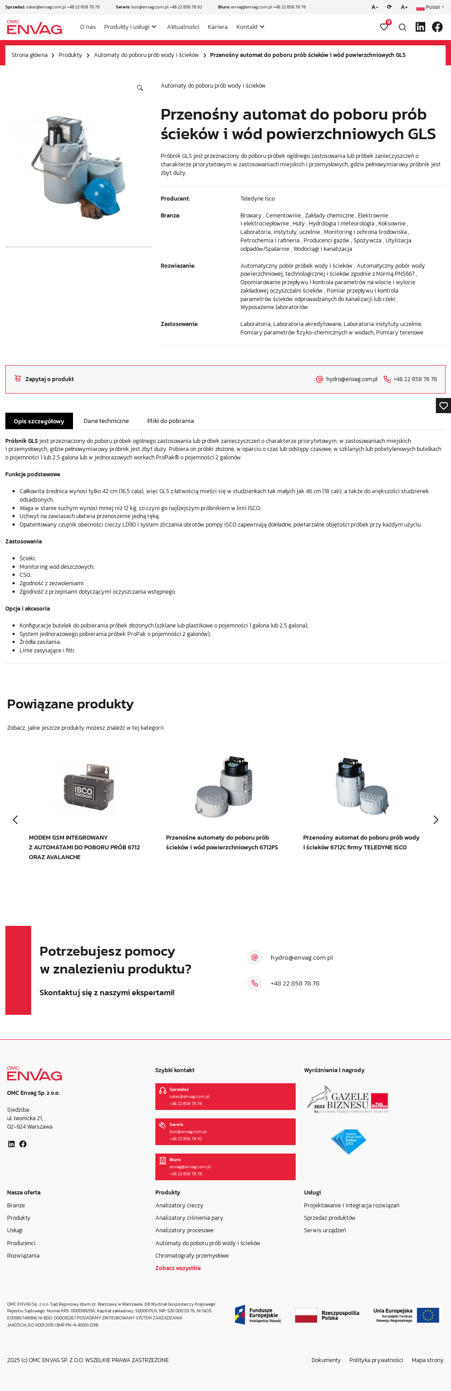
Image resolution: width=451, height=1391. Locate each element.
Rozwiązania (23, 1255)
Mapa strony (428, 1360)
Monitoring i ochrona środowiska (365, 232)
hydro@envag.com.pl (302, 957)
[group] (88, 814)
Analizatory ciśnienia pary (189, 1217)
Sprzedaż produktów (330, 1217)
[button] (140, 88)
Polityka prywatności (376, 1360)
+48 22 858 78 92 (186, 7)
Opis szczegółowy (39, 421)
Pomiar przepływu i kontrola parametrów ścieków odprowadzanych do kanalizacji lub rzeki (319, 294)
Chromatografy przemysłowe (192, 1255)
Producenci (21, 1242)
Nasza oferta (24, 1193)
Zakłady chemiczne (329, 215)
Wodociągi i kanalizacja (322, 249)
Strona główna (30, 55)
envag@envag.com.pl (251, 7)
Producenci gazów (326, 240)
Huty (299, 223)
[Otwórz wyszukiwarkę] (402, 27)
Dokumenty (326, 1360)
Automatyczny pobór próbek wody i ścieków (296, 265)
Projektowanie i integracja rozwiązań (351, 1205)
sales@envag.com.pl (46, 7)
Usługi (15, 1230)
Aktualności (183, 27)
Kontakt (247, 27)
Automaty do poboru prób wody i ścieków (146, 55)
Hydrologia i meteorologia (341, 223)
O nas (88, 27)
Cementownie (283, 215)
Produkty (70, 55)
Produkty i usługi (127, 27)
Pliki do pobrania (170, 420)
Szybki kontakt (175, 1070)
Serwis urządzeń (325, 1230)
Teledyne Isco (257, 198)
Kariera (218, 27)
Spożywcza (367, 240)
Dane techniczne (106, 420)
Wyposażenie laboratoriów (274, 307)
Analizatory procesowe (184, 1230)
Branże (16, 1205)
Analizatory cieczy (179, 1205)
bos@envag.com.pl (150, 7)
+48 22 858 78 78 (83, 7)
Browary (251, 215)
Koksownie (392, 223)
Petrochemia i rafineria (270, 240)
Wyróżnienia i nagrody (334, 1070)
